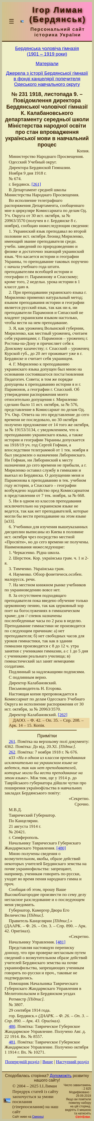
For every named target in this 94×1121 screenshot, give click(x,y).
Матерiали (47, 63)
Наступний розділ (72, 1061)
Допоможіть (61, 1076)
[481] (60, 942)
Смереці (38, 1116)
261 (12, 741)
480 (12, 1026)
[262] (62, 714)
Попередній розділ (22, 1061)
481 (12, 1042)
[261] (36, 184)
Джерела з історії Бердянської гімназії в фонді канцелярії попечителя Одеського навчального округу (47, 78)
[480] (61, 848)
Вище (47, 1061)
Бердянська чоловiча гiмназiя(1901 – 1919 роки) (47, 51)
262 (12, 752)
